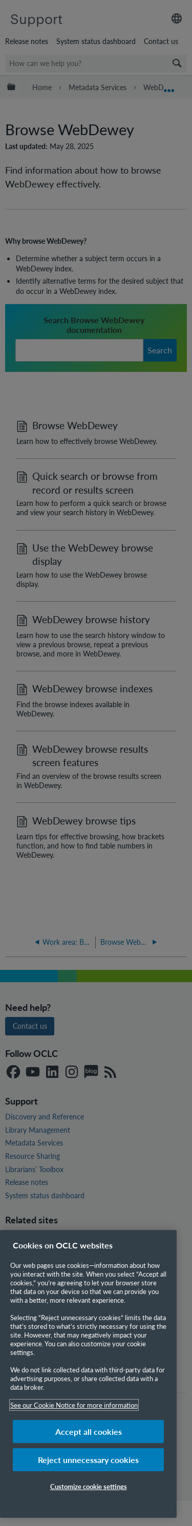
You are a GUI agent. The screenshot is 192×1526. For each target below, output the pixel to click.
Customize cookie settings (88, 1486)
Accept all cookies (88, 1431)
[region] (88, 1374)
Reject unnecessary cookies (88, 1460)
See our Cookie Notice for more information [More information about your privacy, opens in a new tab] (74, 1405)
